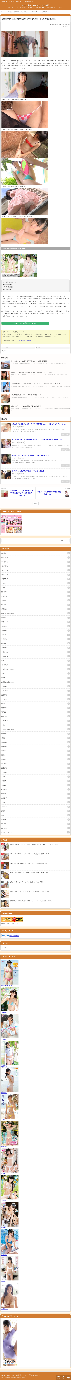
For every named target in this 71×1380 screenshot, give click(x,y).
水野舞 (35, 802)
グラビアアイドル (35, 832)
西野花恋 (35, 751)
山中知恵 (35, 828)
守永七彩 (35, 824)
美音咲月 (35, 815)
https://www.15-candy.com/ (25, 340)
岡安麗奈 (35, 592)
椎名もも (35, 678)
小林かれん (35, 652)
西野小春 (35, 755)
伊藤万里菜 (35, 579)
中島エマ (35, 725)
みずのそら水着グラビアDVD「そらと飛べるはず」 (29, 471)
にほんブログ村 (14, 936)
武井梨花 (35, 695)
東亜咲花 (35, 768)
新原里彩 (35, 742)
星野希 (35, 776)
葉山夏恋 (35, 764)
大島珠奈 (35, 583)
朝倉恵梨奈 (35, 566)
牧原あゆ (35, 785)
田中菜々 (35, 703)
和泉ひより (35, 575)
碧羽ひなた (35, 557)
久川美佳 (35, 772)
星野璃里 (35, 781)
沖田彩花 (35, 596)
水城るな (35, 794)
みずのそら (67, 26)
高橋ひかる (35, 690)
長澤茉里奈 (35, 721)
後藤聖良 (35, 643)
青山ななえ (35, 562)
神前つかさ (35, 622)
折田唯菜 (35, 609)
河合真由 (35, 626)
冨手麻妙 (35, 712)
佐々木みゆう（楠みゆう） (35, 669)
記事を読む (65, 434)
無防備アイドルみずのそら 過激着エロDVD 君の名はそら (31, 455)
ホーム (35, 503)
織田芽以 (35, 605)
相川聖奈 (35, 553)
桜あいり (35, 660)
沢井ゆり (35, 673)
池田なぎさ (35, 570)
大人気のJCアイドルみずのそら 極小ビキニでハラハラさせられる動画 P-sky (38, 439)
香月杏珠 (35, 639)
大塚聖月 (35, 587)
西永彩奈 (35, 746)
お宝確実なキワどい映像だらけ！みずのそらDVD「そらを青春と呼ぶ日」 (28, 19)
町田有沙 (35, 789)
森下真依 (35, 819)
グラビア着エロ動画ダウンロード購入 (35, 5)
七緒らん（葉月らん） (35, 729)
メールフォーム (5, 948)
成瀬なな (35, 738)
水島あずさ (35, 798)
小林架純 (35, 648)
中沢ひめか (35, 716)
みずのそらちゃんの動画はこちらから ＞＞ (25, 323)
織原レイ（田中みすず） (35, 613)
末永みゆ (35, 686)
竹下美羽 (35, 699)
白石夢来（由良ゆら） (35, 682)
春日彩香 (35, 617)
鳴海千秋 (35, 733)
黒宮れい (35, 635)
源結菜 (35, 811)
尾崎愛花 (35, 600)
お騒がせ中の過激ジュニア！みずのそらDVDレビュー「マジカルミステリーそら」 (39, 424)
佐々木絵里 (35, 665)
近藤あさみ (35, 656)
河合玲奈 (35, 630)
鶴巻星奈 (35, 708)
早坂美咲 (35, 759)
